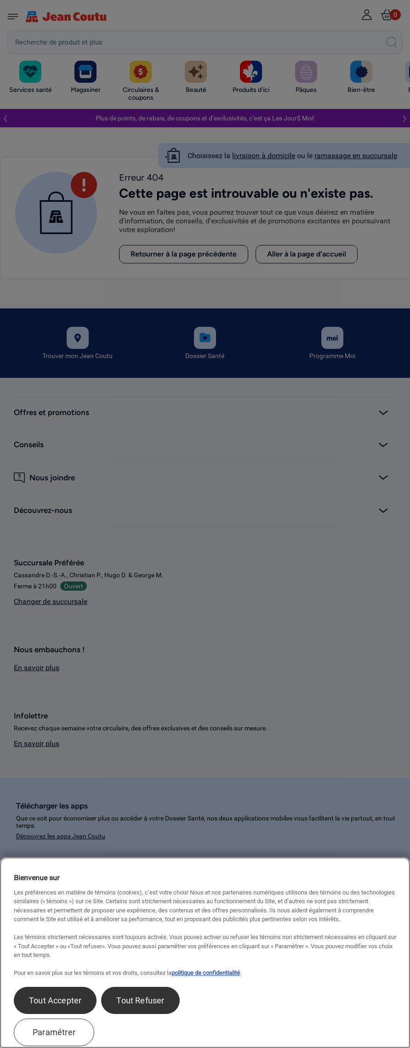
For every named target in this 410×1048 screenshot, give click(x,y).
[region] (205, 952)
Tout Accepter (55, 1000)
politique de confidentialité (205, 972)
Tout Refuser (140, 1000)
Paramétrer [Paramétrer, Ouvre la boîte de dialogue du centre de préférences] (54, 1032)
